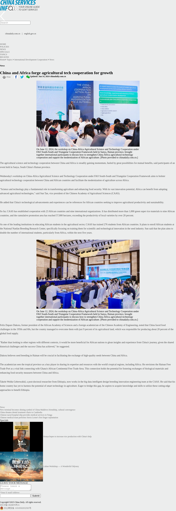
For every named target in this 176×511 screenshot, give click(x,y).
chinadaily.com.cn (12, 33)
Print (8, 77)
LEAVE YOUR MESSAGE (14, 483)
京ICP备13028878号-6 (9, 506)
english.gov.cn (30, 33)
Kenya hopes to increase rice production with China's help (67, 436)
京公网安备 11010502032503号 (17, 509)
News (3, 49)
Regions (4, 57)
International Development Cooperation (30, 59)
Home (3, 44)
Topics (3, 54)
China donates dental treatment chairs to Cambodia (21, 412)
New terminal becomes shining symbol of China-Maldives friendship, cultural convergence (37, 410)
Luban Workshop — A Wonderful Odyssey (61, 466)
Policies (4, 47)
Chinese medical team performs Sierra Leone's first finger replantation (29, 417)
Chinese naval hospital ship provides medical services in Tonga (26, 415)
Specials (4, 52)
